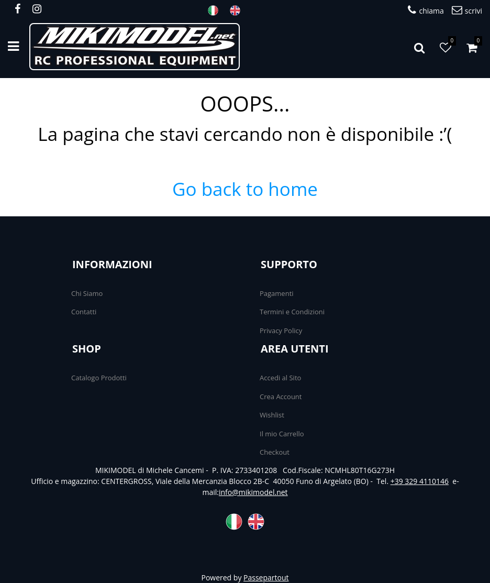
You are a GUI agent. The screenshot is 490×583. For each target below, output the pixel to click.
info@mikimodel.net (253, 492)
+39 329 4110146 (420, 481)
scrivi (467, 10)
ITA (216, 10)
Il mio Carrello (282, 433)
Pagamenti (277, 293)
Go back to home (245, 189)
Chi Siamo (87, 293)
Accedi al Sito (280, 377)
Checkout (274, 452)
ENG (238, 10)
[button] (419, 46)
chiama (425, 10)
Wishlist (272, 415)
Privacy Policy (281, 330)
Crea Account (281, 396)
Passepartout (265, 577)
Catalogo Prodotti (99, 377)
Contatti (83, 311)
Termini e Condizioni (292, 311)
